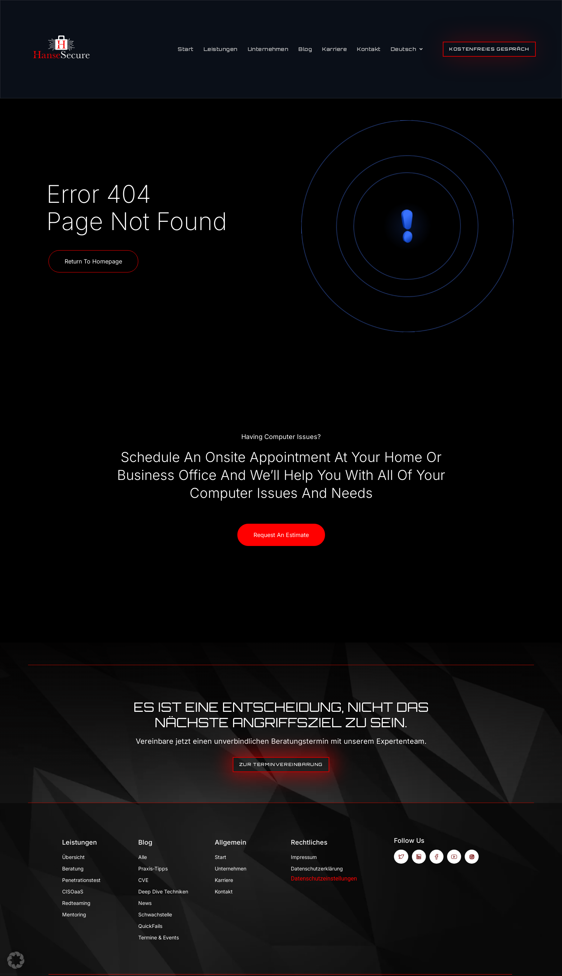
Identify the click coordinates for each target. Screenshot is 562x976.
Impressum (304, 857)
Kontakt (369, 49)
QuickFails (150, 926)
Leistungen (221, 49)
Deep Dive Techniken (163, 891)
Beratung (73, 868)
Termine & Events (158, 937)
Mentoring (74, 914)
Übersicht (73, 857)
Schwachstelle (155, 914)
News (145, 903)
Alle (142, 857)
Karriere (334, 49)
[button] (16, 960)
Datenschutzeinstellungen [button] (324, 878)
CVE (143, 880)
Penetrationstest (81, 880)
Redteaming (76, 903)
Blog (305, 49)
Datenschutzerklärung (317, 868)
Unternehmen (268, 49)
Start (186, 49)
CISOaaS (72, 891)
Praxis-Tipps (153, 868)
